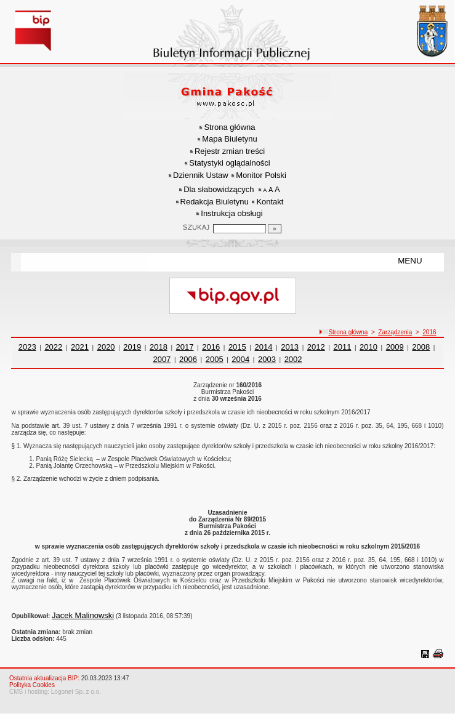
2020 (106, 347)
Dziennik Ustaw (200, 175)
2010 (368, 347)
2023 (27, 347)
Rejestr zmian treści (230, 151)
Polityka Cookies (32, 685)
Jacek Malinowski (83, 615)
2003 (267, 359)
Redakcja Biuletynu (214, 201)
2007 (162, 359)
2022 (53, 347)
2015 (237, 347)
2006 (188, 359)
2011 (342, 347)
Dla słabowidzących (218, 189)
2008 (421, 347)
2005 (214, 359)
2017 (185, 347)
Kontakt (269, 201)
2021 (80, 347)
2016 (429, 332)
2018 (158, 347)
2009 (395, 347)
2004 (240, 359)
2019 (132, 347)
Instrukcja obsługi (231, 213)
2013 (290, 347)
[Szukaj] (274, 228)
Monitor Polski (261, 175)
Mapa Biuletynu (229, 138)
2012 (316, 347)
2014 (264, 347)
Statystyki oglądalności (229, 162)
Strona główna (229, 127)
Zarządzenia (395, 332)
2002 (293, 359)
